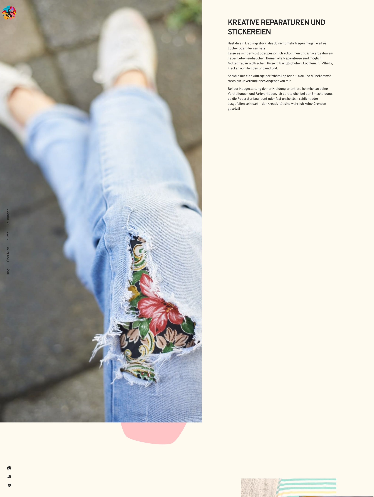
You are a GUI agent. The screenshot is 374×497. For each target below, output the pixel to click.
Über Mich (8, 254)
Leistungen (8, 217)
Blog (8, 271)
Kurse (8, 236)
